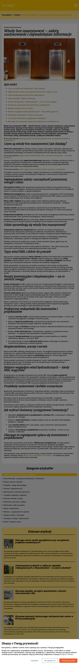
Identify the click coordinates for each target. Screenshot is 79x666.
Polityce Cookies (66, 654)
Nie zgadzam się (49, 660)
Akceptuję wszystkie (68, 660)
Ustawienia (34, 660)
